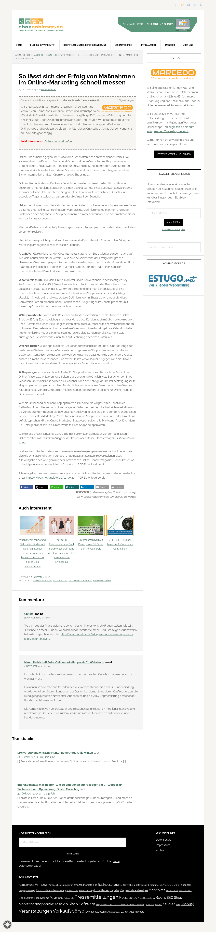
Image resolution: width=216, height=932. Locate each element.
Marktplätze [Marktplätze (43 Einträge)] (172, 890)
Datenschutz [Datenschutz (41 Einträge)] (141, 885)
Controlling (60, 580)
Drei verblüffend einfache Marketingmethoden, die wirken (55, 752)
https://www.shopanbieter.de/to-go (48, 477)
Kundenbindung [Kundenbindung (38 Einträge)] (86, 890)
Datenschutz (163, 839)
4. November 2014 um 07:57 (37, 666)
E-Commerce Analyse (80, 580)
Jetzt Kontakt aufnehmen (173, 154)
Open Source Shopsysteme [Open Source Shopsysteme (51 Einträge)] (34, 898)
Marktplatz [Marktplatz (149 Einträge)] (156, 890)
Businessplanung (40, 577)
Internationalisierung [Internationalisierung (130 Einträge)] (51, 890)
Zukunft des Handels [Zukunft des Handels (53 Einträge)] (132, 911)
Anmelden (173, 222)
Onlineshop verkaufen (58, 141)
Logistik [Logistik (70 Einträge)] (114, 890)
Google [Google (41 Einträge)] (22, 890)
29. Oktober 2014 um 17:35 (37, 618)
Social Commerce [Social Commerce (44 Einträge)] (115, 904)
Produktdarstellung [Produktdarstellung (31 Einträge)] (146, 898)
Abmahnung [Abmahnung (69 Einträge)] (26, 884)
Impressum (163, 845)
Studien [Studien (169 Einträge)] (169, 904)
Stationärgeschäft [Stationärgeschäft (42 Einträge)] (154, 904)
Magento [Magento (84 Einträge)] (126, 890)
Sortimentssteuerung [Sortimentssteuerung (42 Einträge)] (135, 904)
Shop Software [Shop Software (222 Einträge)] (82, 904)
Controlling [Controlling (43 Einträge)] (129, 885)
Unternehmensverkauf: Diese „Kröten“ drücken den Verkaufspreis (91, 532)
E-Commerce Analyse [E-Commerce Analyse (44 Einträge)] (159, 885)
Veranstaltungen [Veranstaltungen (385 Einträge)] (35, 911)
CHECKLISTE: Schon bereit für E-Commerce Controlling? (120, 532)
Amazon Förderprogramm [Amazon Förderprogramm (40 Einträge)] (61, 885)
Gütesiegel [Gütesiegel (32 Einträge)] (30, 891)
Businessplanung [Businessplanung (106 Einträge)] (110, 884)
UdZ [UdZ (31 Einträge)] (178, 905)
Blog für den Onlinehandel (41, 24)
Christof (29, 614)
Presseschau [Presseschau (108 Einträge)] (128, 897)
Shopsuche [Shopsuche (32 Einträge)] (101, 905)
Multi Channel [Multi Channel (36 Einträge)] (185, 890)
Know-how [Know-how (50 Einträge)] (72, 890)
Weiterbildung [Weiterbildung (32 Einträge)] (114, 912)
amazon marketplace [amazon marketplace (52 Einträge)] (85, 885)
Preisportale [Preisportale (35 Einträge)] (68, 898)
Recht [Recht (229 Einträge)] (160, 897)
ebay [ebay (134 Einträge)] (175, 885)
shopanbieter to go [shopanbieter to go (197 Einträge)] (51, 904)
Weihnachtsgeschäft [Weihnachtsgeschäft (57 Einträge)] (96, 911)
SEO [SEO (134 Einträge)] (170, 898)
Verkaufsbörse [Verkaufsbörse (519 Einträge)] (68, 911)
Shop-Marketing (102, 580)
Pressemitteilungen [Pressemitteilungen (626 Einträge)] (96, 897)
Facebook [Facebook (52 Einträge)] (185, 885)
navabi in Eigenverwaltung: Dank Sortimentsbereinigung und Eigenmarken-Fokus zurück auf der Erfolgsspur (61, 539)
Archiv (160, 850)
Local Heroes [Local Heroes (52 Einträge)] (101, 890)
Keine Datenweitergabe (173, 229)
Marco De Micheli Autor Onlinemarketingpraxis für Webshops (64, 662)
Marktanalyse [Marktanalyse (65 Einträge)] (140, 890)
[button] (26, 487)
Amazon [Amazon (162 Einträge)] (41, 884)
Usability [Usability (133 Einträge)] (187, 904)
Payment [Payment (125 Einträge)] (56, 897)
